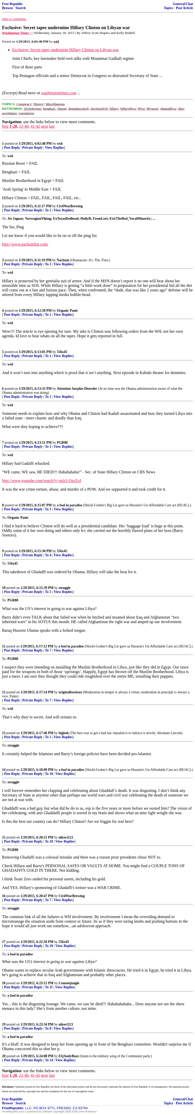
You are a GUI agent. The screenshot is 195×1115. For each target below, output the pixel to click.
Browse (7, 8)
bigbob (64, 733)
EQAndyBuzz (69, 1056)
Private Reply (32, 148)
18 (4, 983)
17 (4, 942)
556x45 (62, 352)
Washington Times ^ (17, 33)
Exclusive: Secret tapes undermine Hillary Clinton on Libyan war (65, 50)
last (52, 126)
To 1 (48, 210)
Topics (168, 8)
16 (4, 896)
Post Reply (12, 148)
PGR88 (62, 442)
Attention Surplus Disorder (77, 389)
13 (4, 733)
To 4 (48, 555)
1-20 (13, 126)
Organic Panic (67, 310)
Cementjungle (69, 983)
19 (4, 1024)
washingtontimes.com (58, 93)
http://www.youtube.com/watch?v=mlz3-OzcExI (41, 480)
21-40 (23, 126)
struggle (65, 588)
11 (3, 646)
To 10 (49, 774)
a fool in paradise (69, 505)
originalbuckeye (70, 692)
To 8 (48, 1028)
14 (4, 770)
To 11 (49, 987)
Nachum (63, 260)
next (44, 126)
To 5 (48, 592)
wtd (59, 143)
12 (4, 692)
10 (4, 588)
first (5, 126)
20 (4, 1056)
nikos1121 (66, 837)
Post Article (184, 8)
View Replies (54, 148)
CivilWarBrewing (70, 206)
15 (4, 837)
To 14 (49, 1060)
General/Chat (183, 4)
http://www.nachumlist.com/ (25, 244)
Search (20, 8)
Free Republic (12, 4)
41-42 (35, 126)
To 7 (48, 650)
